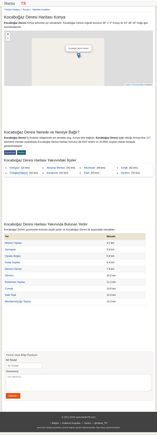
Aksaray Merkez (56, 167)
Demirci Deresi (13, 269)
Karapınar (52, 172)
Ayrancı (125, 172)
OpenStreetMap (138, 85)
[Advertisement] (78, 107)
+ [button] (8, 34)
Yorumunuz (12, 371)
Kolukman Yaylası (15, 282)
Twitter (21, 152)
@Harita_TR (100, 426)
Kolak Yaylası (12, 262)
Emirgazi (15, 167)
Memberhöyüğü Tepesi (18, 301)
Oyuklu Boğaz (13, 256)
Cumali (9, 288)
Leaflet (127, 85)
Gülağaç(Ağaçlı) (19, 172)
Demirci (9, 275)
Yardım (87, 426)
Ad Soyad (11, 360)
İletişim (55, 426)
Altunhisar (89, 167)
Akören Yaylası (13, 243)
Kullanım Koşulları (71, 426)
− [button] (8, 39)
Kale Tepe (10, 295)
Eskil (86, 172)
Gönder (13, 398)
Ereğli (124, 167)
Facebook (10, 152)
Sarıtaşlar (10, 249)
